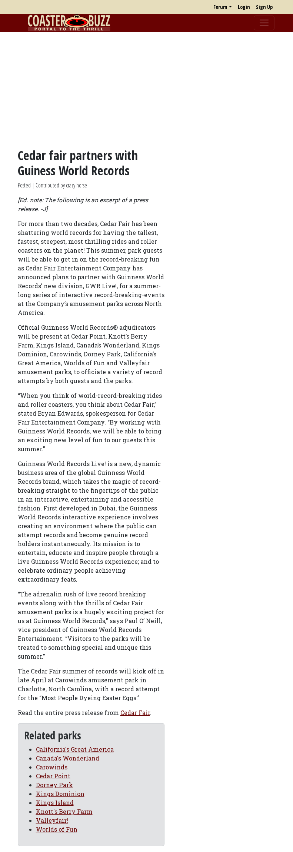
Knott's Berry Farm (64, 811)
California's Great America (75, 749)
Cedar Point (53, 776)
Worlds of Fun (56, 829)
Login (244, 6)
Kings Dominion (60, 794)
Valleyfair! (52, 820)
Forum (220, 6)
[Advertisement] (146, 90)
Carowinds (51, 767)
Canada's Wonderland (67, 758)
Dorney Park (54, 785)
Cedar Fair (135, 712)
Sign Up (264, 6)
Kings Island (55, 802)
